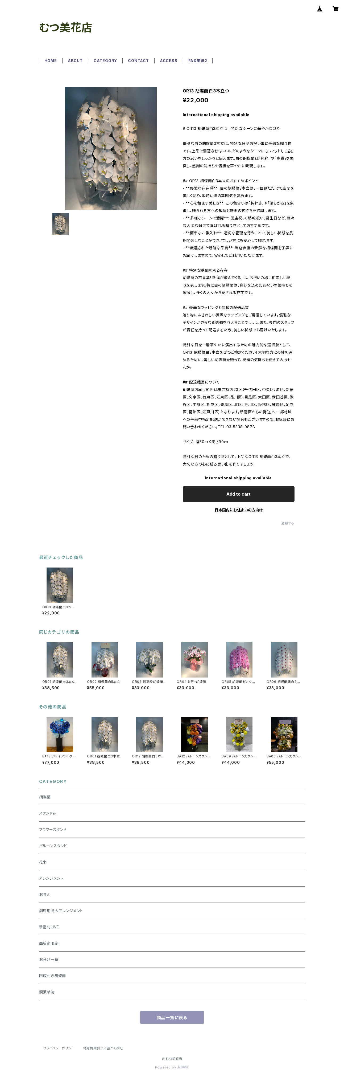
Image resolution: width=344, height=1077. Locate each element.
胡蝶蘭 (45, 797)
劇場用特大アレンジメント (61, 910)
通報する (287, 523)
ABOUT (75, 60)
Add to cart (238, 494)
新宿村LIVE (49, 927)
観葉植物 (47, 992)
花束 (43, 862)
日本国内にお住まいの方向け (239, 510)
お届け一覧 (49, 959)
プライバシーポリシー (59, 1048)
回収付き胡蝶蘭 (52, 975)
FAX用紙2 (197, 60)
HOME (50, 60)
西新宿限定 (49, 943)
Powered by (172, 1067)
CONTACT (138, 60)
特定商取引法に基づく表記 (103, 1048)
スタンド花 (48, 813)
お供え (44, 894)
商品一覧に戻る (172, 1017)
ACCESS (168, 60)
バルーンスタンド (53, 845)
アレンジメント (51, 878)
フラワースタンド (53, 829)
